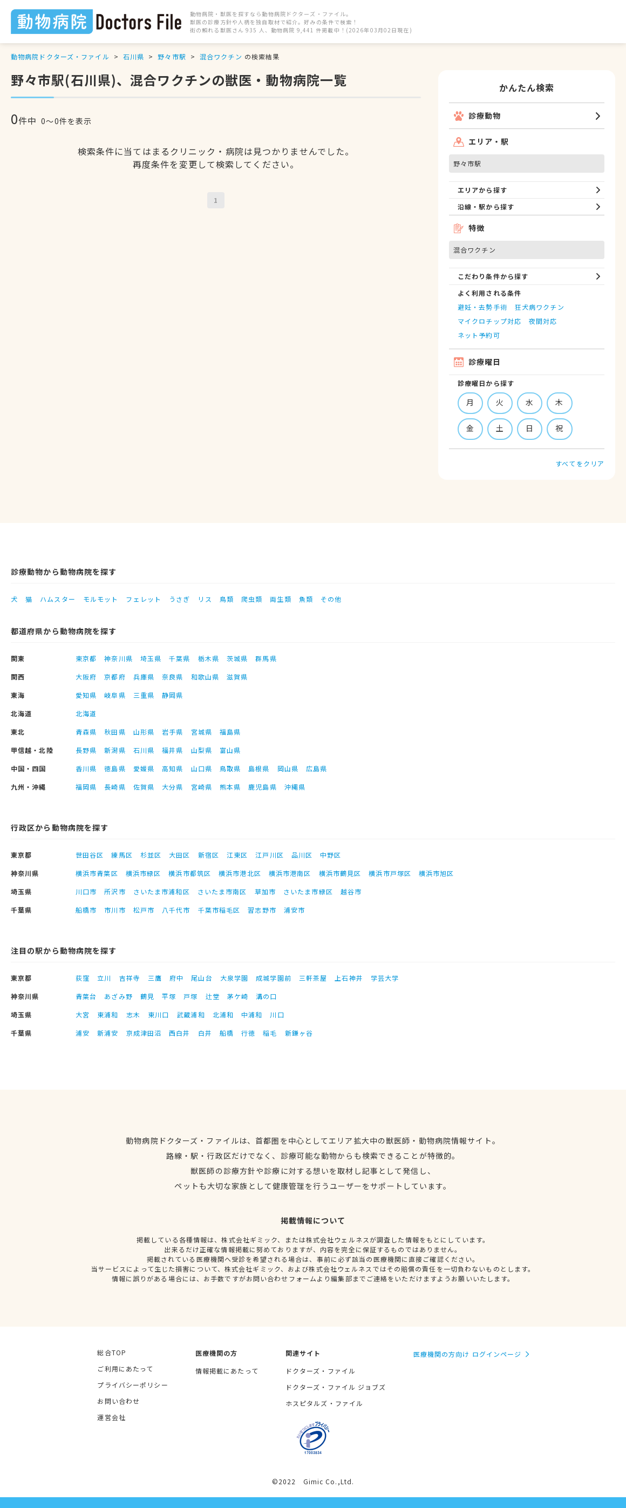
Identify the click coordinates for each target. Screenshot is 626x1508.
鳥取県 (230, 768)
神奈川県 (118, 658)
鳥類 (227, 598)
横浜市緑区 (143, 873)
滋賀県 (237, 676)
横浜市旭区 (436, 873)
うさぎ (179, 598)
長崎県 (114, 786)
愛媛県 (143, 768)
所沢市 (114, 891)
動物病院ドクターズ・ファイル (60, 56)
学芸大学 (385, 977)
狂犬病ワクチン (539, 306)
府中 (176, 977)
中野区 (330, 854)
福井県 (172, 750)
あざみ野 (118, 996)
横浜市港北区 (240, 873)
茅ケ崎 (237, 996)
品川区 (301, 854)
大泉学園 (234, 977)
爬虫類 (251, 598)
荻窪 (83, 977)
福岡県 (86, 786)
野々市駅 (172, 56)
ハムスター (58, 598)
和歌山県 (205, 676)
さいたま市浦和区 (161, 891)
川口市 (86, 891)
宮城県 (201, 731)
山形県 (143, 731)
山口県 (201, 768)
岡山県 (287, 768)
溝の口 (266, 996)
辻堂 (213, 996)
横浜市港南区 (290, 873)
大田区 (179, 854)
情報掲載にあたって (226, 1370)
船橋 (227, 1032)
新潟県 (114, 750)
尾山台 (201, 977)
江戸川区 (269, 854)
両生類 (280, 598)
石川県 (133, 56)
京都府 (114, 676)
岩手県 (172, 731)
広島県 (316, 768)
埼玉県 (150, 658)
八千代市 (176, 909)
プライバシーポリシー (132, 1384)
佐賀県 (143, 786)
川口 (277, 1014)
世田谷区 (90, 854)
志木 (133, 1014)
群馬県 (265, 658)
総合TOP (111, 1352)
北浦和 (223, 1014)
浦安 (83, 1032)
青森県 (86, 731)
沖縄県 (294, 786)
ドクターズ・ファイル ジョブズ (335, 1386)
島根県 (258, 768)
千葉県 (179, 658)
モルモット (101, 598)
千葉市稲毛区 (219, 909)
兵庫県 (143, 676)
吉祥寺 (129, 977)
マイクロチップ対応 (489, 320)
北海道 (86, 713)
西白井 (179, 1032)
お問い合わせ (118, 1400)
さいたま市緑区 (308, 891)
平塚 (169, 996)
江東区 (237, 854)
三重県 (143, 694)
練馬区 (121, 854)
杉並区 (150, 854)
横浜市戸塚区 (390, 873)
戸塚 (190, 996)
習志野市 (262, 909)
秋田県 (114, 731)
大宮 (83, 1014)
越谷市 (351, 891)
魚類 (306, 598)
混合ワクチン (221, 56)
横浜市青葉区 (97, 873)
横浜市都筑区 (189, 873)
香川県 (86, 768)
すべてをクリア (579, 463)
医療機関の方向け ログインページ (467, 1353)
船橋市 (86, 909)
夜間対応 (543, 320)
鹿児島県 (262, 786)
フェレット (143, 598)
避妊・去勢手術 (482, 306)
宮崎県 (201, 786)
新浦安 (107, 1032)
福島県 (230, 731)
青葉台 (86, 996)
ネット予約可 (479, 334)
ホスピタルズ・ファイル (324, 1403)
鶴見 (147, 996)
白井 (205, 1032)
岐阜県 (114, 694)
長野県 (86, 750)
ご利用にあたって (125, 1368)
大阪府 (86, 676)
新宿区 (208, 854)
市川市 (114, 909)
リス (205, 598)
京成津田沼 (144, 1032)
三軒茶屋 (313, 977)
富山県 (230, 750)
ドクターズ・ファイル (320, 1370)
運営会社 (111, 1417)
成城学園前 (273, 977)
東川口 (158, 1014)
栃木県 (208, 658)
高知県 (172, 768)
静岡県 (172, 694)
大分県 (172, 786)
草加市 (265, 891)
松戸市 (143, 909)
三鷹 (155, 977)
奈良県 (172, 676)
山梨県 (201, 750)
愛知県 (86, 694)
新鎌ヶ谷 (299, 1032)
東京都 (86, 658)
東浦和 (107, 1014)
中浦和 (251, 1014)
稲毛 (270, 1032)
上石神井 (349, 977)
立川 (104, 977)
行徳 (248, 1032)
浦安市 (294, 909)
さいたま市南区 (222, 891)
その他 (331, 598)
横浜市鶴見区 (340, 873)
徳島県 (114, 768)
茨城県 (237, 658)
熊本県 (230, 786)
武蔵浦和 (190, 1014)
